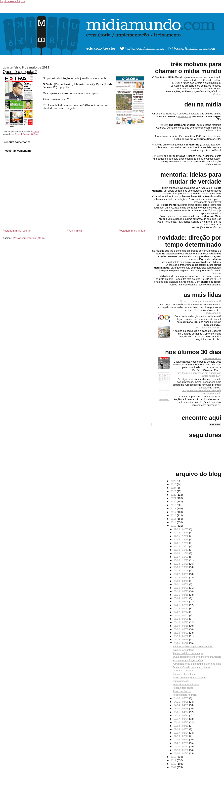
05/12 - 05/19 (181, 639)
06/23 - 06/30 (181, 618)
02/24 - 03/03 (181, 729)
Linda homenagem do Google (189, 677)
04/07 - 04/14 (181, 708)
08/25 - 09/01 (181, 587)
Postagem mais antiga (132, 230)
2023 (174, 491)
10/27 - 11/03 (181, 556)
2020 (174, 501)
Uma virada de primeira (186, 684)
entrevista (211, 136)
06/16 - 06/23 (181, 622)
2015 (174, 518)
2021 (174, 498)
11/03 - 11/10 (181, 553)
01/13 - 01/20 (181, 750)
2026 (174, 481)
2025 (174, 484)
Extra (17, 134)
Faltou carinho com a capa (188, 653)
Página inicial (74, 230)
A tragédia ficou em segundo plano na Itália (197, 663)
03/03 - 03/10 (181, 725)
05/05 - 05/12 (181, 643)
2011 (174, 760)
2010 (174, 763)
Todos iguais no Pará (185, 694)
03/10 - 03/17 (181, 722)
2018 (174, 508)
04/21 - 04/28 (181, 701)
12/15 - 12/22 (181, 536)
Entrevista (157, 155)
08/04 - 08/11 (181, 598)
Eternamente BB (212, 358)
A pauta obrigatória (183, 650)
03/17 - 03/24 (181, 718)
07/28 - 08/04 (181, 601)
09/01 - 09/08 (181, 584)
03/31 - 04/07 (181, 712)
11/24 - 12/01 (181, 546)
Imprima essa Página (12, 1)
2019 (174, 505)
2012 (174, 756)
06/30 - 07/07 (181, 615)
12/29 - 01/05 (181, 529)
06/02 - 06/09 (181, 629)
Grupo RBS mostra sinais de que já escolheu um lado (201, 392)
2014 (174, 522)
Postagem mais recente (17, 230)
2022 (174, 494)
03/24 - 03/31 (181, 715)
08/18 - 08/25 (181, 591)
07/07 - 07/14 (181, 612)
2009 (174, 767)
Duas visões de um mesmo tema (191, 667)
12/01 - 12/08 (181, 543)
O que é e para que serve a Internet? (200, 301)
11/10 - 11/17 (181, 549)
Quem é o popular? (20, 71)
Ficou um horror (182, 691)
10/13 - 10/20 (181, 563)
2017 (174, 512)
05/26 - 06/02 (181, 632)
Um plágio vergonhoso (208, 327)
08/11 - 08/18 (181, 594)
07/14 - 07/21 (181, 608)
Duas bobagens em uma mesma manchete (197, 656)
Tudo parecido (181, 681)
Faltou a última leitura (185, 674)
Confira (217, 94)
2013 (174, 525)
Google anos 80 (212, 312)
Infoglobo (25, 134)
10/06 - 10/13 (181, 567)
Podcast (163, 124)
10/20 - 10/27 (181, 560)
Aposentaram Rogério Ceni (188, 660)
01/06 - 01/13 (181, 753)
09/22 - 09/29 (181, 574)
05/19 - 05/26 (181, 636)
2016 (174, 515)
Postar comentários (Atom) (29, 238)
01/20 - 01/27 (181, 746)
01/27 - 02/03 (181, 743)
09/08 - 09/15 (181, 581)
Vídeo (155, 144)
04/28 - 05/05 (181, 698)
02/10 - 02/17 (181, 736)
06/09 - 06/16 (181, 625)
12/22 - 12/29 (181, 532)
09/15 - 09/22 (181, 577)
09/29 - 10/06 (181, 570)
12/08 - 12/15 (181, 539)
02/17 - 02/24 (181, 732)
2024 (174, 487)
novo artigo (184, 116)
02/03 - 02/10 (181, 739)
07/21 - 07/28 (181, 605)
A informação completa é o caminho (193, 646)
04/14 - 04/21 (181, 705)
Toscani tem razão (183, 687)
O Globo (35, 134)
